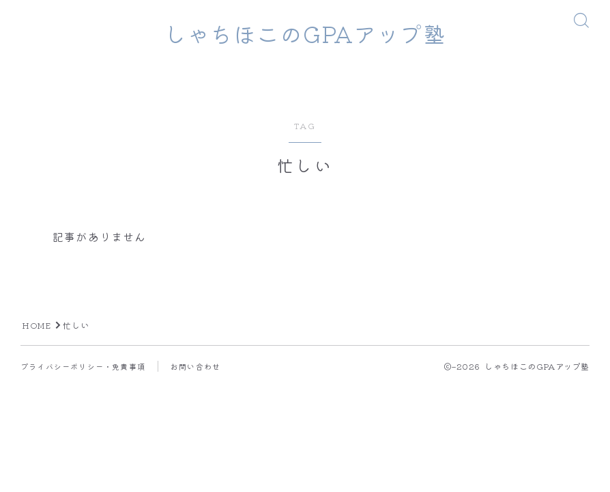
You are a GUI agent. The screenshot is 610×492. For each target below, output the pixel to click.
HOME (37, 326)
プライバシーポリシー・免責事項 (82, 366)
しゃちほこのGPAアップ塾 (305, 33)
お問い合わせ (195, 366)
